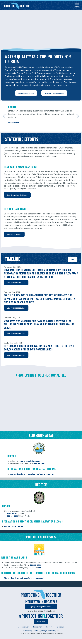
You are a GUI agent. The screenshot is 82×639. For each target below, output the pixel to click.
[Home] (16, 5)
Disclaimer (37, 627)
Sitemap (60, 627)
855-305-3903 (39, 463)
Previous (5, 116)
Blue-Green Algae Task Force (17, 195)
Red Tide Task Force (14, 234)
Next (77, 116)
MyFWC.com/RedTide (13, 526)
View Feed (41, 622)
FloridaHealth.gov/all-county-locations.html (24, 578)
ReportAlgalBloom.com (30, 461)
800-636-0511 (12, 513)
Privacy (49, 627)
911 (39, 567)
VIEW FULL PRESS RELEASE (16, 283)
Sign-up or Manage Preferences (41, 607)
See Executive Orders (26, 93)
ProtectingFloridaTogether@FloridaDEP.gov (41, 630)
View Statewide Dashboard (54, 93)
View (72, 259)
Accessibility (23, 627)
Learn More (13, 122)
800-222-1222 (35, 565)
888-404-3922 (12, 516)
